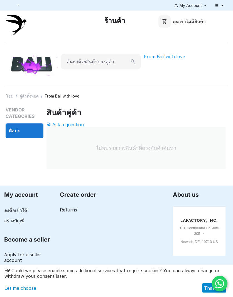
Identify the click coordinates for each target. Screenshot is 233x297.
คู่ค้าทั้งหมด (29, 96)
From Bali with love (164, 56)
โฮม (9, 96)
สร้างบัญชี (14, 220)
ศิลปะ (14, 130)
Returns (68, 210)
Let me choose (20, 288)
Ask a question (65, 124)
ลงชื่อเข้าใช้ (15, 210)
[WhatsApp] (219, 283)
